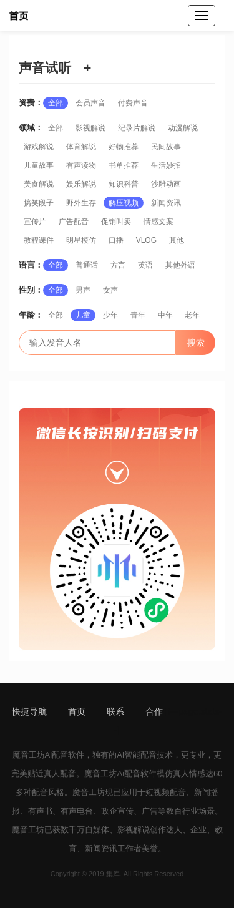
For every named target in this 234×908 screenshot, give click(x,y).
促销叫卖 (116, 221)
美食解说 (39, 184)
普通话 (87, 265)
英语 (145, 265)
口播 (116, 240)
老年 (192, 315)
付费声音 (133, 103)
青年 (137, 315)
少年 (110, 315)
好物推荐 (124, 146)
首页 (76, 711)
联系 (115, 711)
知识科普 (124, 184)
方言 (117, 265)
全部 (55, 103)
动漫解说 (183, 128)
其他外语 (180, 265)
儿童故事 (39, 165)
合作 (154, 711)
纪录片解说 (136, 128)
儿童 (83, 315)
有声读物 (81, 165)
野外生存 (81, 202)
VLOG (146, 240)
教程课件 (39, 240)
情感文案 (158, 221)
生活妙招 (166, 165)
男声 (83, 290)
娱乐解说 (81, 184)
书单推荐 (124, 165)
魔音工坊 (28, 754)
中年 (165, 315)
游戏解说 (39, 146)
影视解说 (90, 128)
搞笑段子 (39, 202)
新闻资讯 (166, 202)
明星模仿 (81, 240)
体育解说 (81, 146)
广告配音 (74, 221)
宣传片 (35, 221)
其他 (176, 240)
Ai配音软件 (65, 754)
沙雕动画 (166, 184)
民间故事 (166, 146)
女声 (110, 290)
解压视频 (124, 202)
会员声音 (90, 103)
